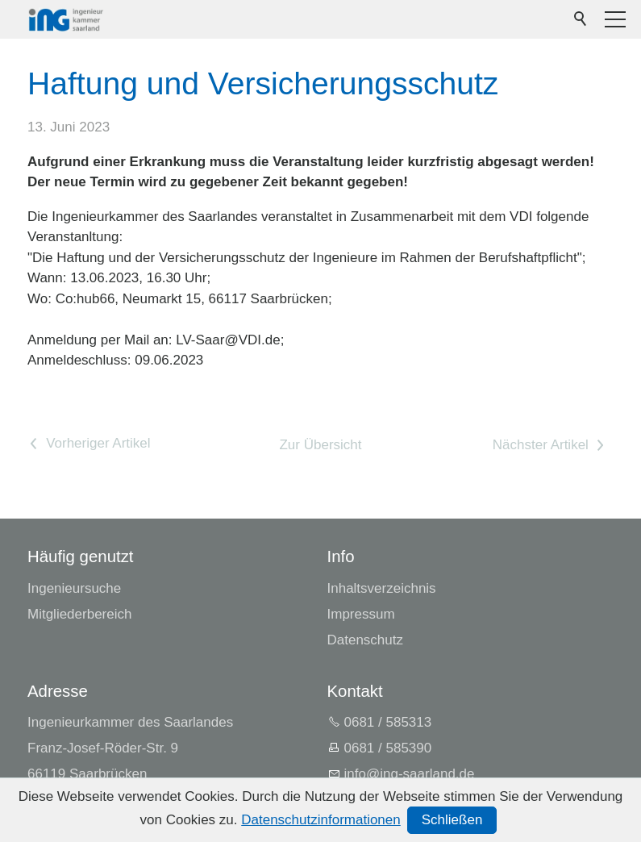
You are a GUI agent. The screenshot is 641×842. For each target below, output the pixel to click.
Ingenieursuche (74, 588)
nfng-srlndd (409, 774)
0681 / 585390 (388, 748)
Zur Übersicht (320, 444)
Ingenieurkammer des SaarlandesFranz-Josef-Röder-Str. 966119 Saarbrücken (130, 748)
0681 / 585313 (388, 722)
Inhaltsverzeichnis (381, 588)
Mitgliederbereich (79, 614)
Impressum (361, 614)
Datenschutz (365, 640)
